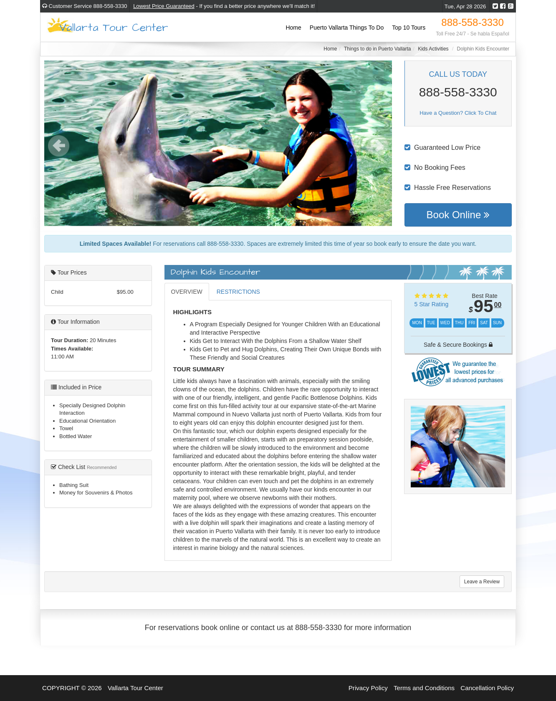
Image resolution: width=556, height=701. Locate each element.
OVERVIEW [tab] (186, 291)
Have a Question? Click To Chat (458, 113)
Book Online (458, 214)
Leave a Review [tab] (482, 582)
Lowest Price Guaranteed (164, 6)
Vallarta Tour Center (113, 27)
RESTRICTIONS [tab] (238, 291)
